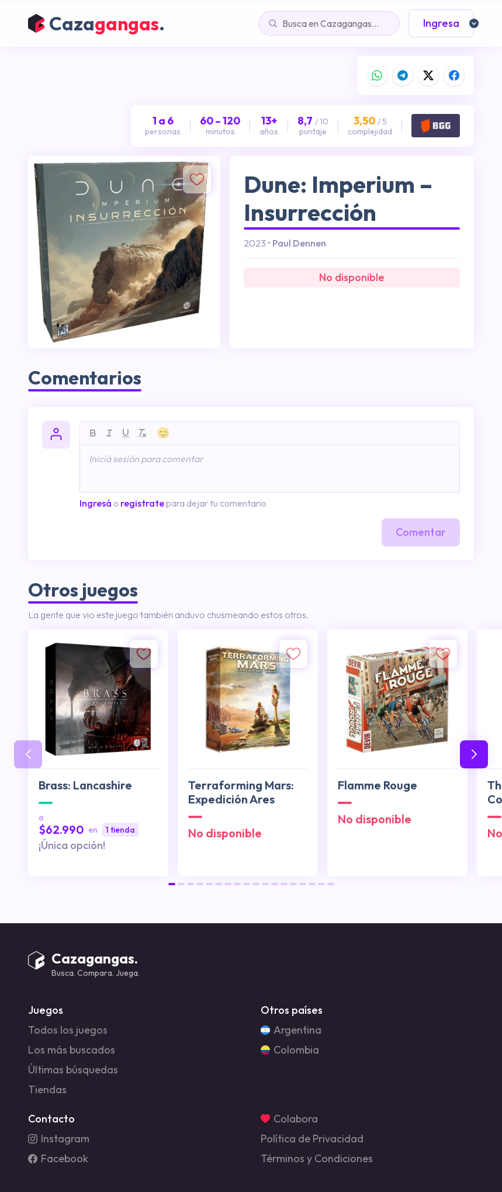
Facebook (58, 1158)
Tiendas (47, 1089)
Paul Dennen (299, 243)
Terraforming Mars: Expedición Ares (241, 792)
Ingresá (95, 503)
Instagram (58, 1139)
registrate (142, 503)
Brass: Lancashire (85, 785)
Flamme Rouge (377, 785)
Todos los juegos (68, 1030)
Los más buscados (71, 1050)
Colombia (290, 1050)
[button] (171, 884)
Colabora (289, 1119)
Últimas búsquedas (73, 1070)
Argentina (291, 1030)
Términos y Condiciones (317, 1158)
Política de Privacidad (312, 1139)
